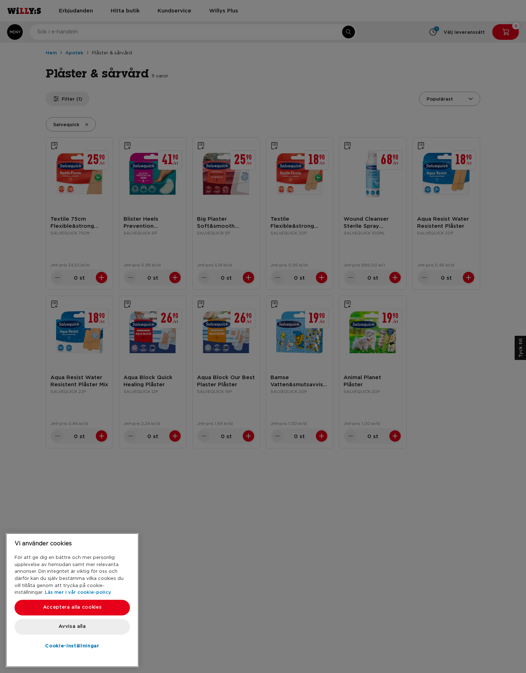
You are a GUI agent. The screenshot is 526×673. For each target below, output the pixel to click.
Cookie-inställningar (72, 645)
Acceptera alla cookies (72, 607)
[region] (72, 600)
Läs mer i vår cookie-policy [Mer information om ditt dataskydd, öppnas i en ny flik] (78, 591)
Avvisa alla (72, 626)
